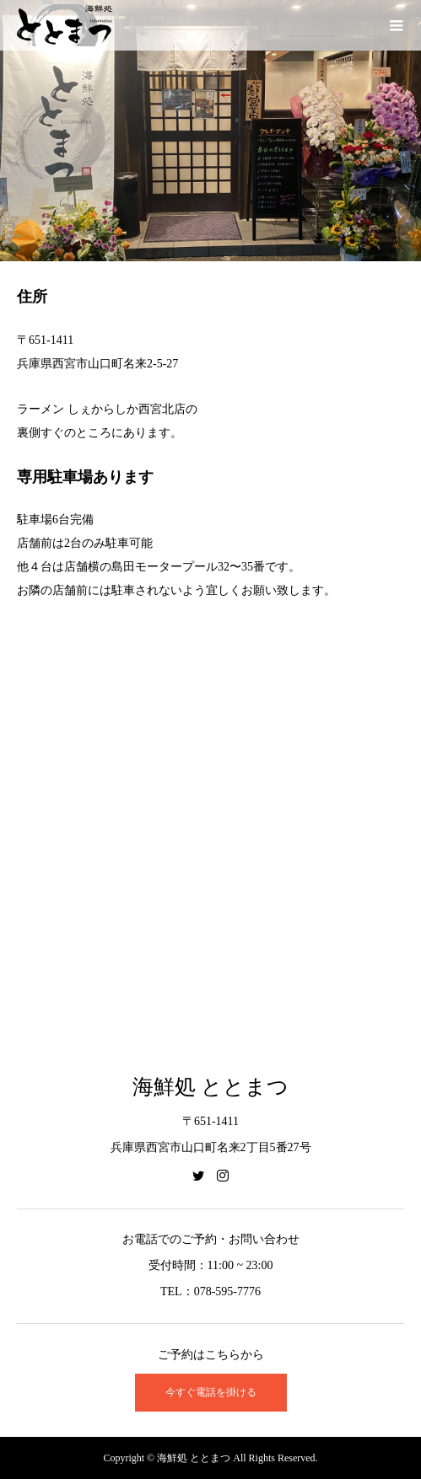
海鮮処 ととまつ (210, 1086)
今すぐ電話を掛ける (210, 1392)
